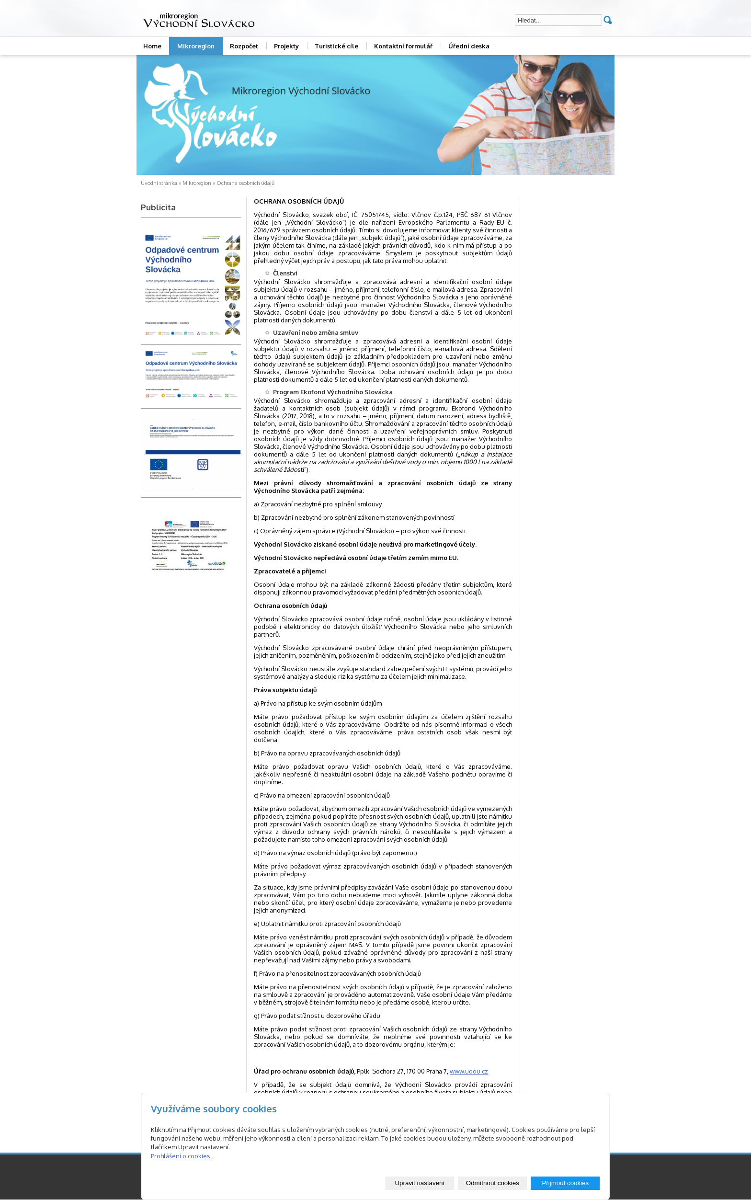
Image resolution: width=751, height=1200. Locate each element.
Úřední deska (468, 46)
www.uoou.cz (469, 1071)
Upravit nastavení (419, 1183)
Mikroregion (196, 46)
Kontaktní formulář (403, 46)
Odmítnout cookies (492, 1183)
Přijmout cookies (565, 1183)
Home (152, 46)
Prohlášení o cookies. (181, 1156)
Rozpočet (244, 46)
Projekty (286, 46)
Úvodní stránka (159, 183)
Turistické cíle (336, 46)
